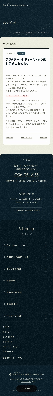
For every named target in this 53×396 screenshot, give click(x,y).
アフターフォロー (26, 316)
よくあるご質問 (8, 337)
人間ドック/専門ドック (26, 257)
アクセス (6, 327)
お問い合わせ (8, 351)
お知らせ (6, 332)
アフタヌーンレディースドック (17, 95)
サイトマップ (7, 342)
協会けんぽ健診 (12, 292)
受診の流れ (10, 304)
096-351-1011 (26, 381)
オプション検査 (26, 269)
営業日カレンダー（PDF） (12, 358)
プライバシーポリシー (11, 347)
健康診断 (9, 280)
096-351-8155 (26, 174)
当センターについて (26, 245)
